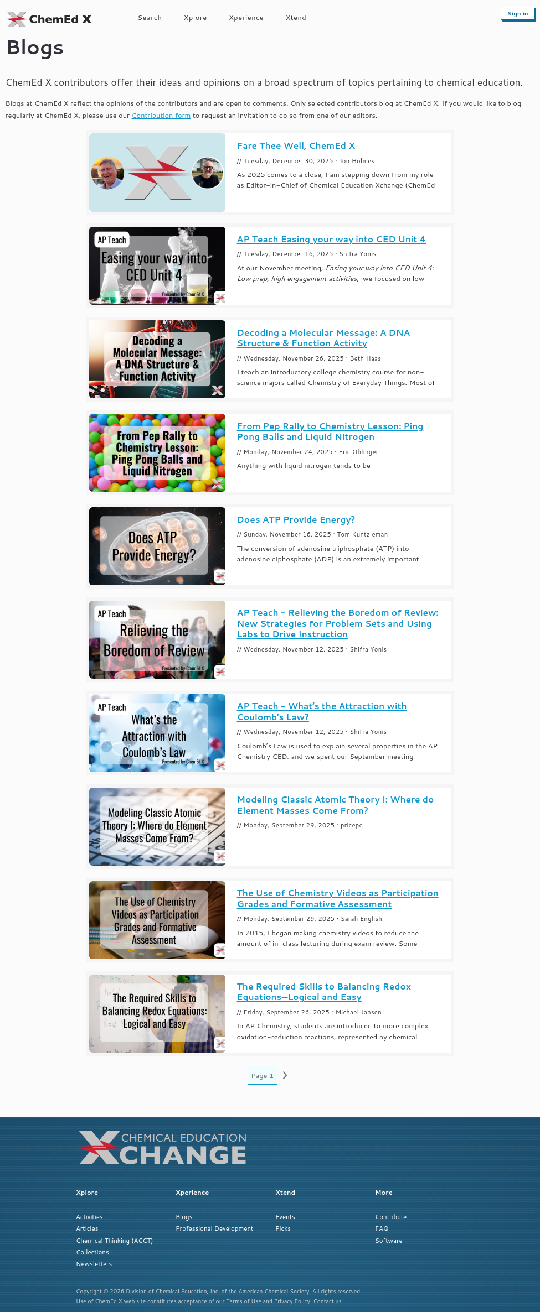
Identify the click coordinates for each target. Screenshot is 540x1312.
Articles (87, 1228)
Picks (283, 1228)
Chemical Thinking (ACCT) (114, 1240)
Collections (92, 1252)
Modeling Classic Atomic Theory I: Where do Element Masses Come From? (335, 804)
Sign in (517, 13)
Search (150, 17)
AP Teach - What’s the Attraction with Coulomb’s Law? (322, 711)
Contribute (391, 1216)
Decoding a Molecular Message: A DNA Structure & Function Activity (323, 337)
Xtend (296, 17)
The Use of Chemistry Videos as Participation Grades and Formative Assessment (338, 898)
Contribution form (161, 115)
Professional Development (214, 1228)
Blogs (184, 1216)
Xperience (246, 17)
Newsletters (94, 1263)
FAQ (381, 1228)
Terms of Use (243, 1301)
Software (389, 1240)
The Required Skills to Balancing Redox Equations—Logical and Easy (324, 991)
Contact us (327, 1301)
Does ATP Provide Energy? (296, 519)
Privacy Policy (292, 1301)
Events (285, 1216)
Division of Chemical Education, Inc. (173, 1291)
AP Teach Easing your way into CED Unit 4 (331, 239)
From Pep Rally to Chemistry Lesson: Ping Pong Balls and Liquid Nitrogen (330, 431)
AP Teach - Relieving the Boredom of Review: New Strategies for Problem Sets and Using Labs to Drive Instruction (338, 623)
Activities (89, 1216)
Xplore (195, 17)
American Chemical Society (274, 1291)
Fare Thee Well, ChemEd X (296, 145)
